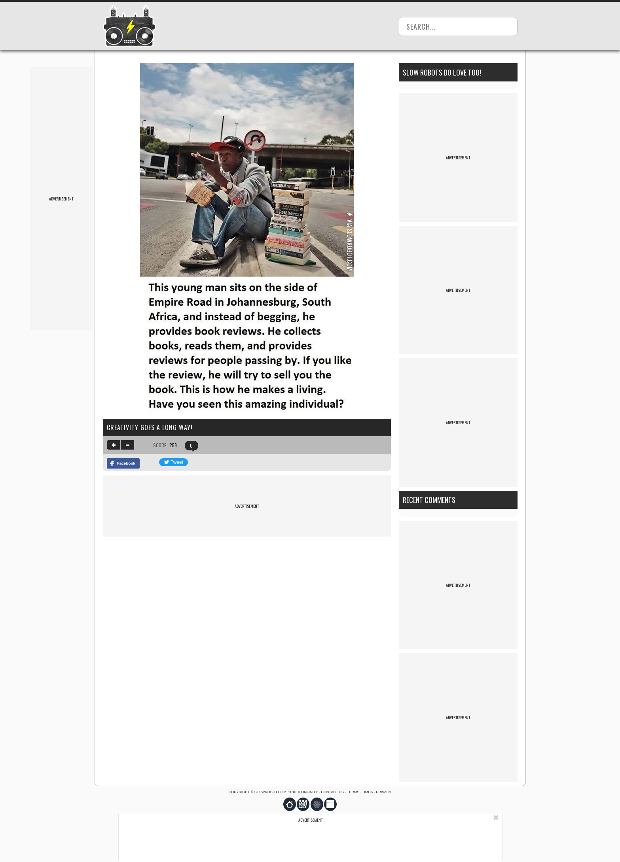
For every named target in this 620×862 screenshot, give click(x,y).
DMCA (367, 792)
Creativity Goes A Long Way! (150, 427)
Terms (353, 792)
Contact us (332, 792)
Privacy (383, 792)
